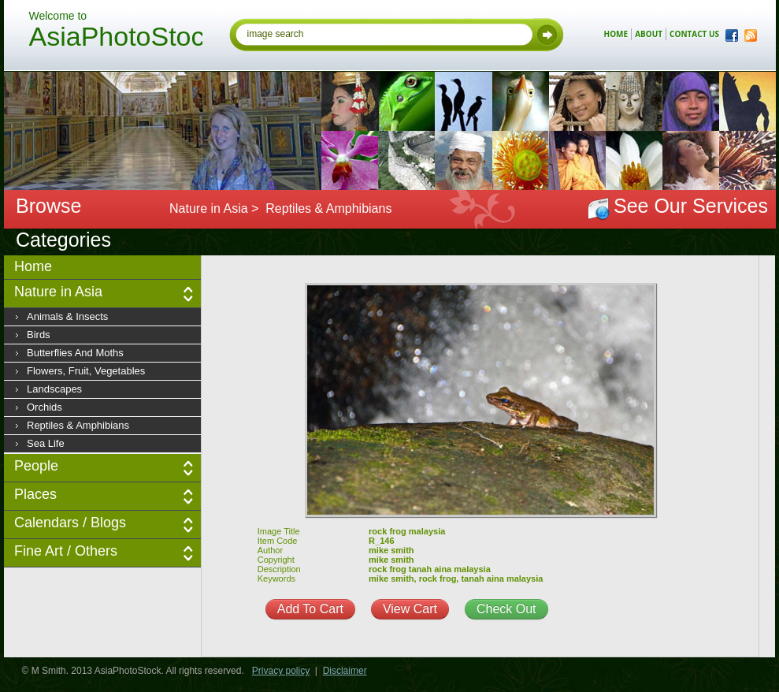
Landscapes (54, 389)
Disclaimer (345, 670)
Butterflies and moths (75, 353)
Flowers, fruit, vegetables (86, 371)
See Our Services (691, 206)
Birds (38, 334)
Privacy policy (281, 670)
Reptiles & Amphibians (78, 425)
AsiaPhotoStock (115, 38)
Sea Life (46, 443)
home (616, 33)
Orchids (44, 407)
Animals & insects (67, 316)
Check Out (506, 609)
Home (33, 266)
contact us (694, 33)
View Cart (410, 609)
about (648, 33)
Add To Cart (310, 609)
